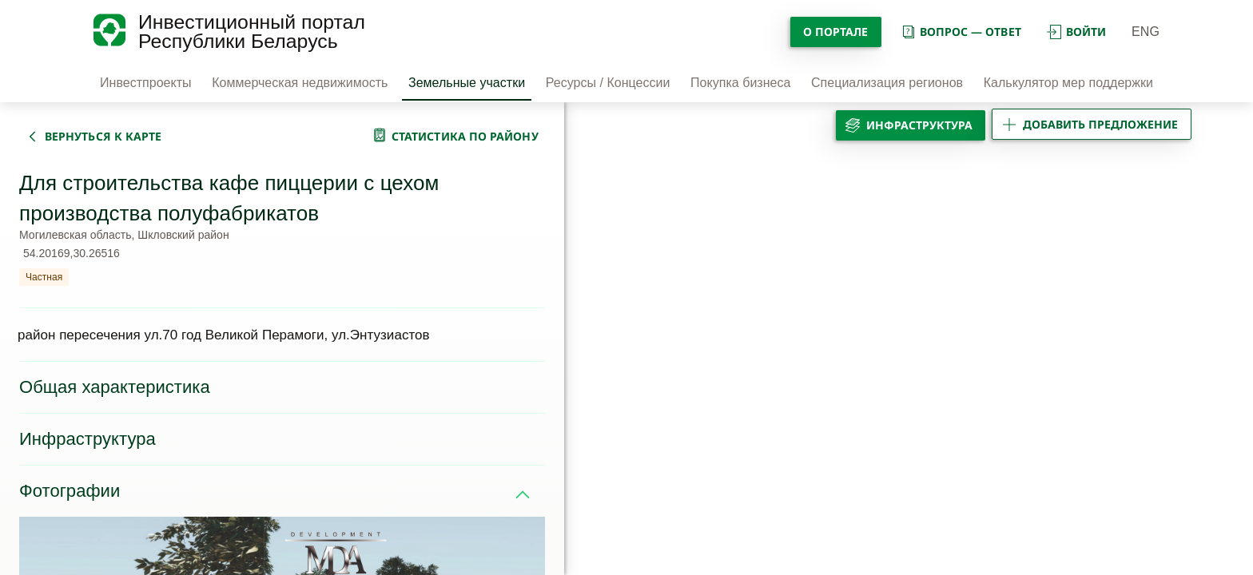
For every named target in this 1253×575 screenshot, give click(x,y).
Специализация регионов (887, 82)
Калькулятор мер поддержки (1068, 82)
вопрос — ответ (961, 31)
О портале (836, 31)
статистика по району (465, 136)
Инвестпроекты (146, 82)
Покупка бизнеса (740, 82)
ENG (1146, 31)
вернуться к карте (103, 136)
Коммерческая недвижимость (300, 82)
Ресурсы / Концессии (608, 82)
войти (1076, 31)
